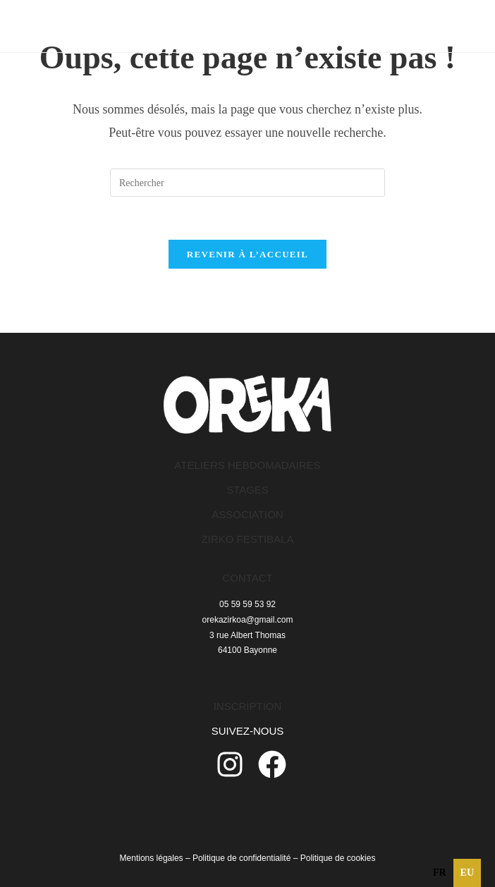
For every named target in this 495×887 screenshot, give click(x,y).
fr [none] (439, 872)
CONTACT (247, 578)
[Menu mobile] (437, 26)
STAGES (247, 490)
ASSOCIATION (247, 514)
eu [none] (467, 872)
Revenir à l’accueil (247, 254)
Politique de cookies (338, 858)
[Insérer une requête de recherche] (247, 183)
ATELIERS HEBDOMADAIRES (247, 465)
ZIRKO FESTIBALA (248, 539)
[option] (439, 873)
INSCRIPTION (248, 706)
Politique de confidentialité (241, 858)
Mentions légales (151, 858)
